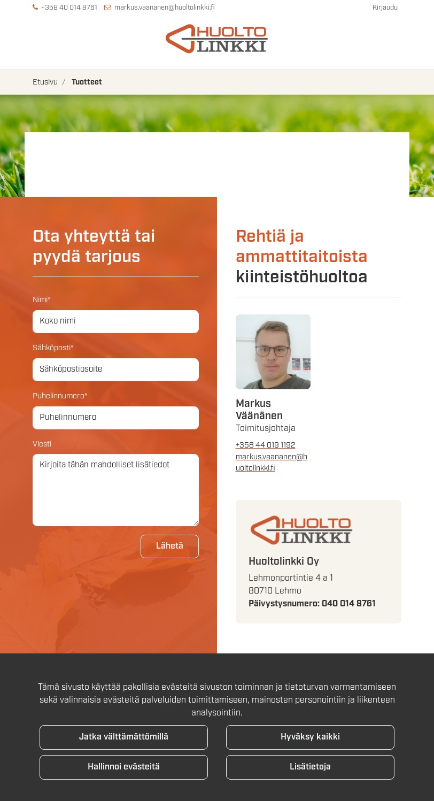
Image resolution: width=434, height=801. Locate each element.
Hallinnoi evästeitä (124, 767)
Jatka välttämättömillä (123, 737)
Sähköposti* (53, 348)
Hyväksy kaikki (310, 737)
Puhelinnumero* (60, 396)
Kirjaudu (385, 7)
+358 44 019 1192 (266, 445)
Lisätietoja (310, 767)
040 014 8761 (349, 604)
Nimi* (42, 300)
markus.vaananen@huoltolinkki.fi (164, 7)
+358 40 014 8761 (69, 7)
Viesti (42, 444)
